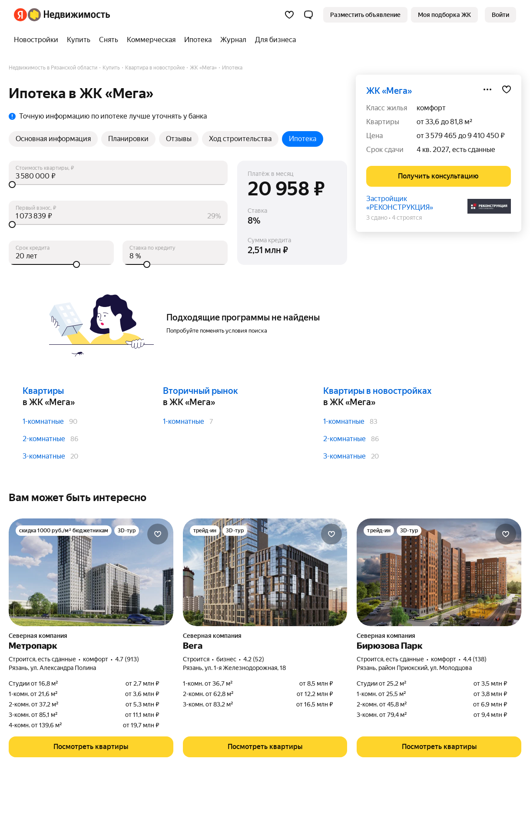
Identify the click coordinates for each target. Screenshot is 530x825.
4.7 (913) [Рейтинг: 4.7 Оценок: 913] (127, 659)
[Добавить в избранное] (506, 89)
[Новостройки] (38, 40)
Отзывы (179, 139)
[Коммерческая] (151, 40)
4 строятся (407, 217)
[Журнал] (233, 40)
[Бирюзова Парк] (439, 572)
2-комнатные (44, 439)
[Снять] (109, 40)
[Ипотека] (198, 40)
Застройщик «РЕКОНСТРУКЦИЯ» (399, 203)
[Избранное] (289, 15)
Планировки (128, 139)
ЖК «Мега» (389, 91)
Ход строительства (240, 139)
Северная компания (38, 635)
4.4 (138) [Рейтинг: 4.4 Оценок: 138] (475, 659)
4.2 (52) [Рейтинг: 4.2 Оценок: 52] (253, 659)
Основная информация (53, 139)
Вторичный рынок (200, 391)
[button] (308, 15)
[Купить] (79, 40)
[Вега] (265, 572)
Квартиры (43, 391)
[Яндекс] (20, 14)
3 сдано (377, 217)
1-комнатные (43, 421)
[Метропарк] (91, 572)
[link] (500, 15)
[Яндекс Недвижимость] (69, 14)
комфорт (431, 108)
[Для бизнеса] (273, 40)
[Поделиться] (487, 89)
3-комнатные (44, 456)
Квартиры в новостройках (377, 391)
